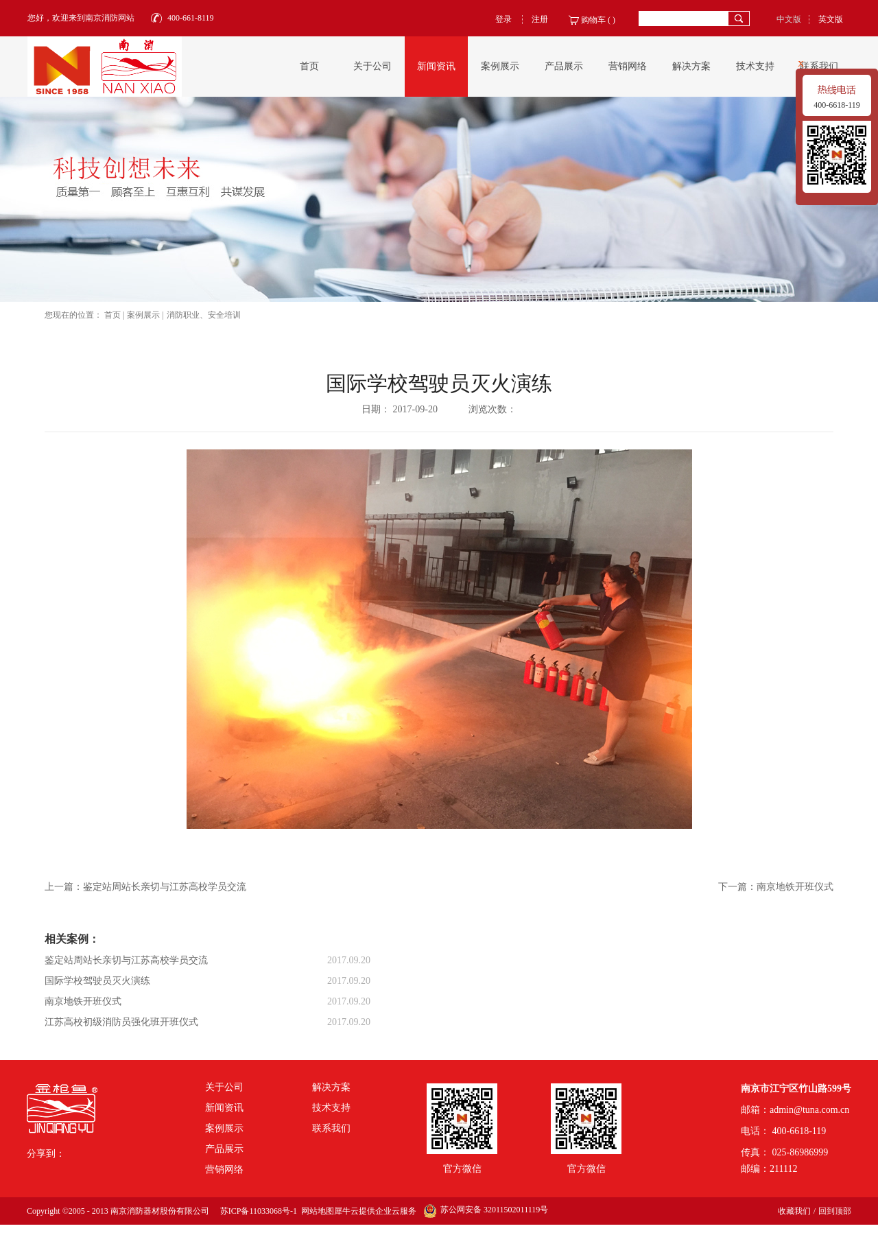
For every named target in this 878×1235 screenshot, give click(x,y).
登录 (503, 19)
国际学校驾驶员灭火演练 (97, 981)
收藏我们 (794, 1211)
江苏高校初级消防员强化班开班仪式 (121, 1022)
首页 (309, 66)
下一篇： (775, 887)
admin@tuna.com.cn (809, 1110)
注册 (540, 19)
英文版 (830, 19)
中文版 (788, 19)
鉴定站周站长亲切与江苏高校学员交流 (126, 960)
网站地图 (315, 1211)
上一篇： (145, 887)
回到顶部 (834, 1211)
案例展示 (143, 315)
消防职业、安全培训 (204, 315)
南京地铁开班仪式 (83, 1001)
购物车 (593, 20)
